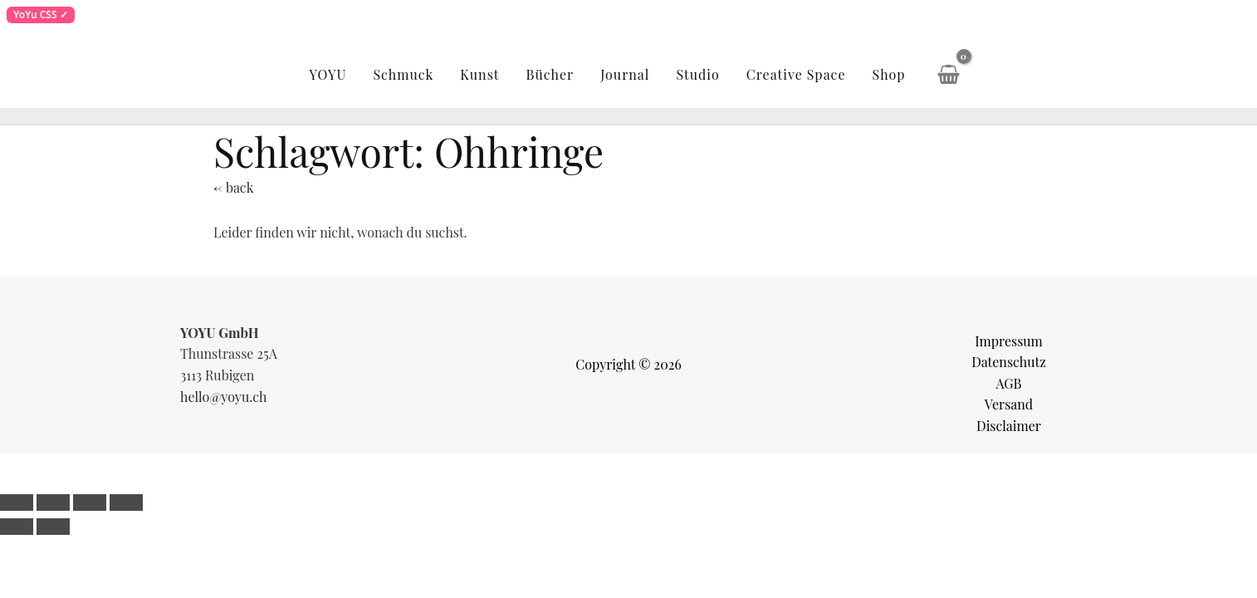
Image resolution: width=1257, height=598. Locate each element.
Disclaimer (1008, 425)
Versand (1009, 404)
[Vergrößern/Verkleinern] (16, 502)
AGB (1008, 383)
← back (233, 187)
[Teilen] (89, 502)
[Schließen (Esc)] (126, 502)
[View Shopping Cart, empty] (948, 74)
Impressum (1009, 341)
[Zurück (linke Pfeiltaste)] (16, 526)
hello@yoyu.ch (223, 396)
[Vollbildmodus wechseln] (53, 502)
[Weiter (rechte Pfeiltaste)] (53, 526)
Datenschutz (1008, 361)
